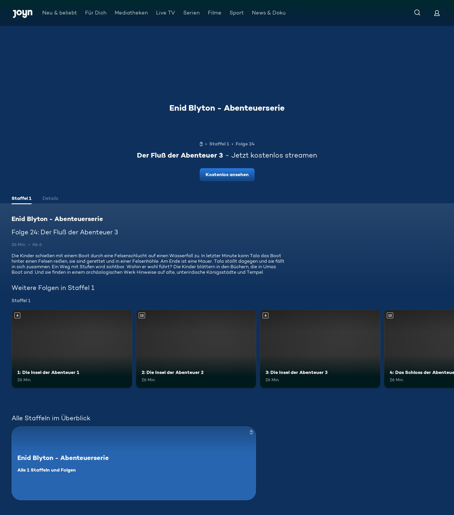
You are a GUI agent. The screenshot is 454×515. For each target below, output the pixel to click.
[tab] (21, 199)
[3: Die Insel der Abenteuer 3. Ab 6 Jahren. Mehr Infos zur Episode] (320, 349)
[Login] (437, 13)
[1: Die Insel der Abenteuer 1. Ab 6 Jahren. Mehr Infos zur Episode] (72, 349)
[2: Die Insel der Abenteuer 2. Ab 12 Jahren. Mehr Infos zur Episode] (196, 349)
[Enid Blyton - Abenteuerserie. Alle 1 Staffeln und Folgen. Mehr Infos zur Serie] (134, 463)
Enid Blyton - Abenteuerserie (227, 108)
